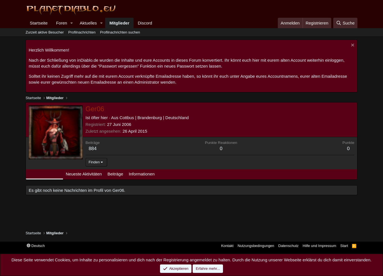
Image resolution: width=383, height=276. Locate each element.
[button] (71, 23)
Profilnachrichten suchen (120, 32)
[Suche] (345, 23)
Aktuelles (88, 23)
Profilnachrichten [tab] (44, 174)
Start (344, 246)
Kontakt (227, 246)
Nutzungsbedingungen (256, 246)
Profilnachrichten (82, 32)
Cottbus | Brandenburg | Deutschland (154, 117)
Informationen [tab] (142, 174)
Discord (145, 23)
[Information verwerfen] (352, 46)
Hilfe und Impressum (319, 246)
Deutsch (36, 246)
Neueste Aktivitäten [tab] (84, 174)
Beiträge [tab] (115, 174)
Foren (61, 23)
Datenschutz (288, 246)
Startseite (39, 23)
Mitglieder (119, 23)
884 (92, 148)
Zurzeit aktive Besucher (45, 32)
